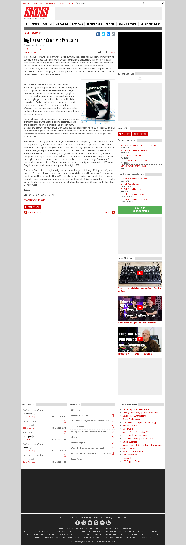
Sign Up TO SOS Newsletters (140, 210)
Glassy (74, 437)
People (110, 24)
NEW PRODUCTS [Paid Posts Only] (139, 422)
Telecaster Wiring (79, 415)
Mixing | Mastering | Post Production (140, 412)
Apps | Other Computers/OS (136, 432)
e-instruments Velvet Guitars (133, 155)
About (62, 517)
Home (27, 24)
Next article (105, 212)
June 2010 (111, 52)
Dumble (26, 448)
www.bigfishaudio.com (34, 199)
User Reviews (128, 448)
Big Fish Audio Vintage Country (134, 179)
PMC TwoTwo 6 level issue (83, 426)
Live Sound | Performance (135, 435)
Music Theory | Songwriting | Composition (142, 445)
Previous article (35, 212)
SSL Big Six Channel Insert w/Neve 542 (88, 431)
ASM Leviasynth (78, 442)
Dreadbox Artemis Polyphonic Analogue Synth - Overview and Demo (139, 289)
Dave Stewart (31, 52)
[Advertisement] (140, 235)
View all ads (124, 133)
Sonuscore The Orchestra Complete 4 (137, 160)
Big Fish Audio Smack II (130, 184)
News (35, 24)
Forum (47, 24)
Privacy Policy (106, 517)
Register (37, 3)
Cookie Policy (85, 517)
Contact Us (72, 517)
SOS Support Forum (30, 428)
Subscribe (50, 3)
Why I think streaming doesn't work (87, 448)
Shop (62, 3)
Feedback (126, 458)
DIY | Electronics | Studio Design (138, 438)
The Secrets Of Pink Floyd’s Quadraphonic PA (135, 353)
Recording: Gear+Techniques (136, 409)
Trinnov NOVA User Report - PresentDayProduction (137, 322)
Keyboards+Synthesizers (134, 415)
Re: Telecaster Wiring (33, 410)
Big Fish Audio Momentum (132, 189)
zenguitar (27, 425)
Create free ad (140, 133)
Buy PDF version (32, 207)
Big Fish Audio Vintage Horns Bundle (136, 199)
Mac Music (127, 428)
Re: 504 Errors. (29, 421)
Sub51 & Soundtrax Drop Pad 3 (134, 150)
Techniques (94, 24)
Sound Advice (127, 24)
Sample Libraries (34, 49)
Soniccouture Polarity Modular (133, 166)
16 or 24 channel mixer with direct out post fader (91, 453)
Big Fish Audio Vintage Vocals (133, 194)
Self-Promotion (129, 454)
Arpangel (27, 436)
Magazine (61, 24)
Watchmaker (28, 414)
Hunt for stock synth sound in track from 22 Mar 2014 (91, 421)
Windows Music (129, 425)
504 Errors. (28, 432)
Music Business (150, 24)
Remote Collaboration (132, 451)
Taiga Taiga (76, 459)
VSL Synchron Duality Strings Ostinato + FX (138, 145)
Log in (26, 3)
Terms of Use (120, 517)
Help (71, 3)
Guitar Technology (29, 417)
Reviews (77, 24)
